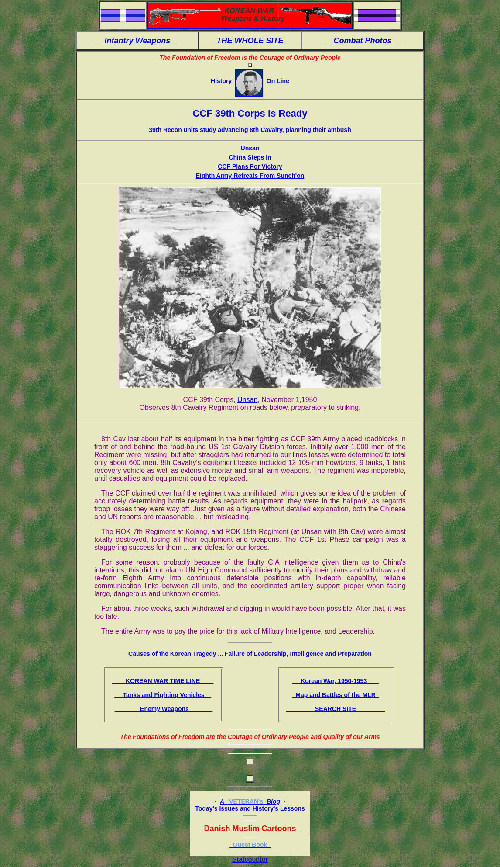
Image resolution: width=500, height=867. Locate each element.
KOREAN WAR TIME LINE (163, 680)
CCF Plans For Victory (250, 166)
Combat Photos (363, 40)
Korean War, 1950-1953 (335, 680)
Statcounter (250, 859)
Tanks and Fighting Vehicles (162, 694)
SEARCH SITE (335, 708)
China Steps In (250, 157)
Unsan (250, 148)
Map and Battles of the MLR (335, 694)
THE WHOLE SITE (249, 40)
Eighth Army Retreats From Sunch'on (250, 175)
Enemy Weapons (164, 708)
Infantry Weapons (138, 40)
